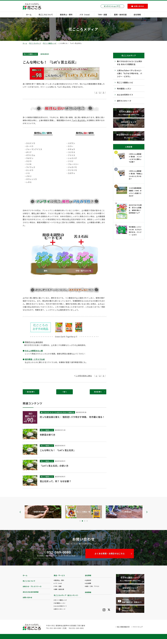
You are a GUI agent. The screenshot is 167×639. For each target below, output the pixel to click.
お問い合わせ (27, 597)
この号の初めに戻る (84, 375)
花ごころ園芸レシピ (49, 43)
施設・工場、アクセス (92, 586)
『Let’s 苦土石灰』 (79, 120)
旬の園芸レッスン (124, 88)
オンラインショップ (112, 6)
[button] (80, 520)
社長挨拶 (88, 580)
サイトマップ (138, 627)
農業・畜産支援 (120, 14)
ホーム (28, 14)
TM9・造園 (102, 14)
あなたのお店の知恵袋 (31, 592)
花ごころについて (46, 14)
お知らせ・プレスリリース (32, 586)
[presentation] (20, 512)
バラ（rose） (85, 14)
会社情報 (137, 14)
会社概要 (88, 583)
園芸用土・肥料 (66, 14)
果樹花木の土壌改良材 (34, 342)
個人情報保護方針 (123, 627)
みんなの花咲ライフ (125, 94)
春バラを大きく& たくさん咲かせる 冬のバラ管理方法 (129, 63)
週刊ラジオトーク (124, 100)
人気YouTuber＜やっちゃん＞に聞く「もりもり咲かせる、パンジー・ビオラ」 (129, 73)
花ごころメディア (35, 43)
